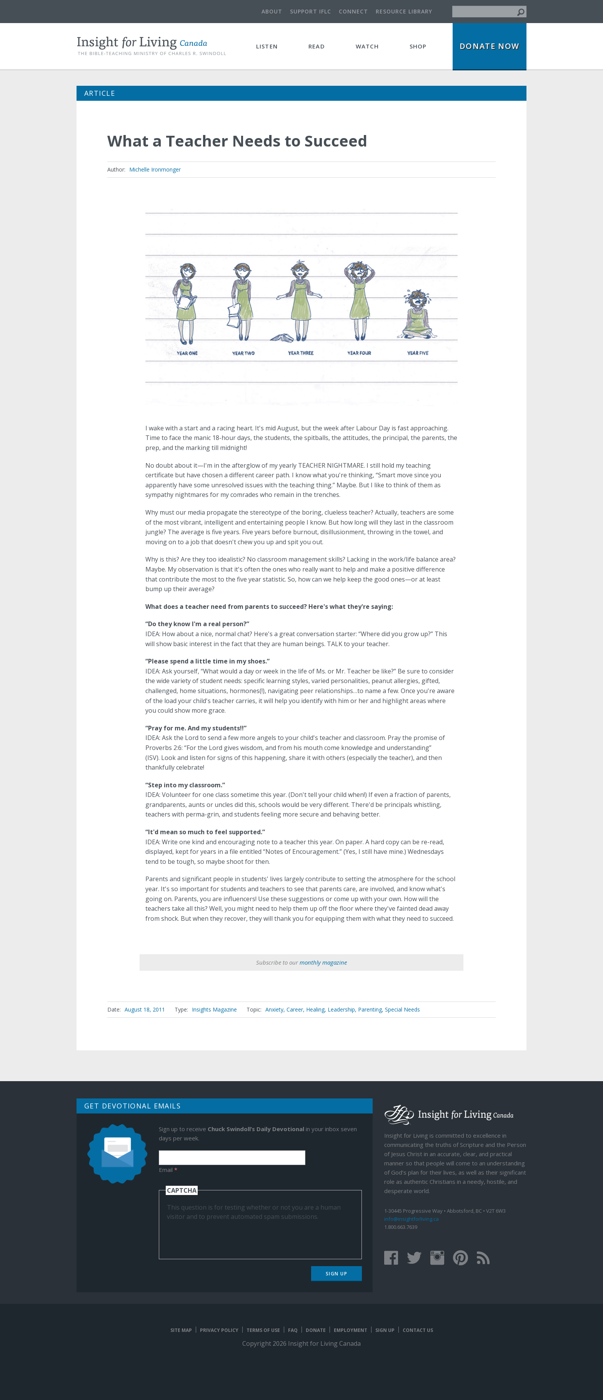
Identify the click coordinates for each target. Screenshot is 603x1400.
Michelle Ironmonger (155, 169)
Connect (353, 11)
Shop (418, 46)
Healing (315, 1009)
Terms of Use (263, 1330)
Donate (316, 1330)
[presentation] (225, 1236)
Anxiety (274, 1009)
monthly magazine (323, 962)
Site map (181, 1330)
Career (295, 1009)
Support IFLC (310, 11)
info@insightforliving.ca (411, 1218)
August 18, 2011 (145, 1009)
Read (316, 46)
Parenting (370, 1009)
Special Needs (402, 1009)
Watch (367, 46)
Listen (267, 46)
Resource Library (404, 11)
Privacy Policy (219, 1330)
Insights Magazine (214, 1009)
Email (168, 1169)
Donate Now (490, 46)
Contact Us (418, 1330)
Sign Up (337, 1273)
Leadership (341, 1009)
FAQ (293, 1330)
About (272, 11)
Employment (350, 1330)
